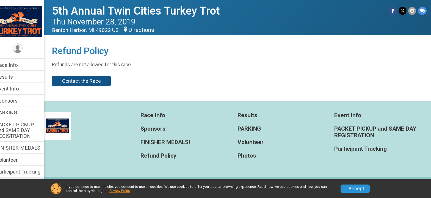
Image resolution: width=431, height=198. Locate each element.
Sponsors (15, 101)
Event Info (15, 89)
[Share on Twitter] (403, 11)
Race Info (15, 65)
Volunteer (15, 160)
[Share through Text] (422, 11)
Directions (150, 30)
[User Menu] (26, 48)
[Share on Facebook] (393, 11)
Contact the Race (89, 81)
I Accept (355, 188)
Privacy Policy (119, 191)
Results (12, 77)
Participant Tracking (26, 172)
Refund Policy (165, 156)
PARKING (15, 113)
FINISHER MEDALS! (27, 148)
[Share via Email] (412, 11)
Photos (251, 156)
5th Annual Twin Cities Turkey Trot (144, 10)
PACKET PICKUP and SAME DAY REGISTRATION (23, 130)
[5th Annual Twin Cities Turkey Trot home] (26, 21)
